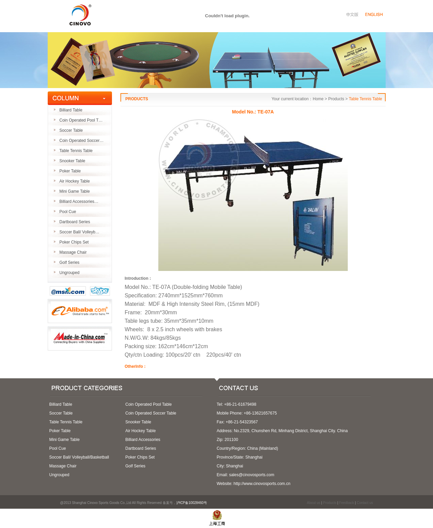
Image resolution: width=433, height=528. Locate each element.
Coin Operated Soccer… (82, 140)
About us (313, 503)
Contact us (365, 503)
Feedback (346, 503)
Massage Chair (73, 252)
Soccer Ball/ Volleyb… (79, 232)
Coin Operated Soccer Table (151, 413)
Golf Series (69, 262)
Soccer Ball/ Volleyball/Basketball (79, 457)
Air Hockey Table (75, 181)
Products (329, 503)
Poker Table (70, 171)
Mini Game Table (75, 191)
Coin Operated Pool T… (81, 120)
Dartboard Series (75, 221)
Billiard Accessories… (79, 201)
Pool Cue (68, 211)
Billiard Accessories (143, 439)
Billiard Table (71, 110)
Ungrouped (69, 272)
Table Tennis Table (76, 150)
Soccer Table (71, 130)
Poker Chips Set (74, 242)
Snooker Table (73, 161)
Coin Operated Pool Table (149, 404)
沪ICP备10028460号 (193, 503)
